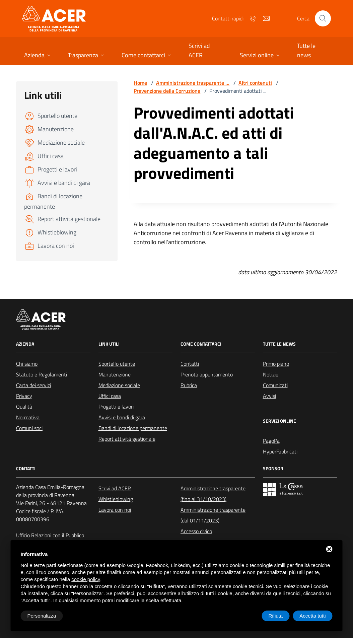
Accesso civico (196, 531)
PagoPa (271, 441)
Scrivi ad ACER (114, 488)
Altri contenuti (255, 83)
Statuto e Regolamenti (41, 374)
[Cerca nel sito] (323, 18)
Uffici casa (109, 396)
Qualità (24, 407)
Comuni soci (29, 428)
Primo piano (276, 364)
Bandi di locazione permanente (132, 428)
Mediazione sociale (119, 385)
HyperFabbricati (280, 451)
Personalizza (41, 616)
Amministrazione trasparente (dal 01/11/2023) (213, 515)
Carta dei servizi (33, 385)
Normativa (28, 417)
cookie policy (85, 579)
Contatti (190, 364)
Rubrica (189, 385)
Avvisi (269, 396)
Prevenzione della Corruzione (167, 91)
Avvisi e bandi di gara (121, 417)
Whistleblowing (115, 499)
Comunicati (275, 385)
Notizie (270, 374)
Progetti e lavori (116, 407)
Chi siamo (27, 364)
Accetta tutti (312, 616)
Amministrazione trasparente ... (192, 83)
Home (140, 83)
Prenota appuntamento (207, 374)
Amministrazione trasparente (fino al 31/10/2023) (213, 493)
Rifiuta (276, 616)
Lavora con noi (114, 510)
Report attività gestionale (126, 439)
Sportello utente (116, 364)
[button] (38, 55)
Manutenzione (114, 374)
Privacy (24, 396)
